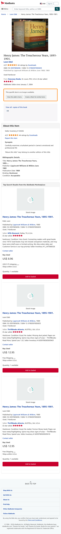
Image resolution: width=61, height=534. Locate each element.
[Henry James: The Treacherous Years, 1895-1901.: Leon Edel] (30, 20)
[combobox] (34, 9)
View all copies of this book (16, 107)
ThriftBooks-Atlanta (16, 329)
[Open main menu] (5, 9)
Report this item (11, 138)
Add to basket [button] (30, 277)
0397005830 (15, 68)
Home (3, 14)
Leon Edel (13, 14)
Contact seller (8, 251)
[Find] (57, 9)
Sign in (50, 4)
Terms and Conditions (35, 520)
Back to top (30, 484)
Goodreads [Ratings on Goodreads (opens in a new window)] (32, 65)
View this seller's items (14, 97)
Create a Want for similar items (35, 97)
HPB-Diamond (13, 233)
